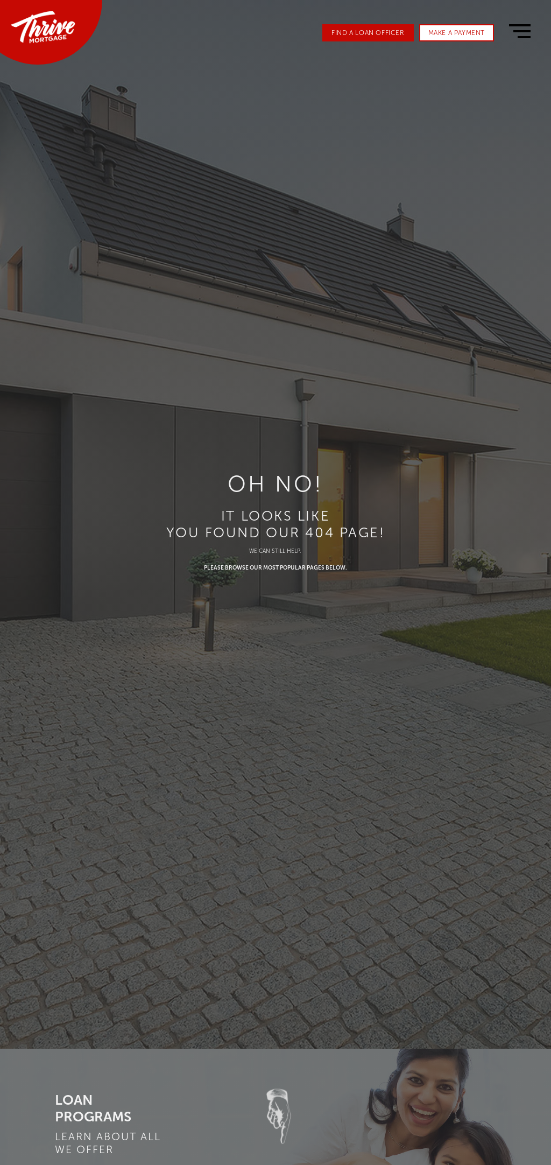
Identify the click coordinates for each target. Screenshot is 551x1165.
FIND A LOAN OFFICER (367, 33)
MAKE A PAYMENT (456, 33)
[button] (519, 31)
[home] (43, 27)
